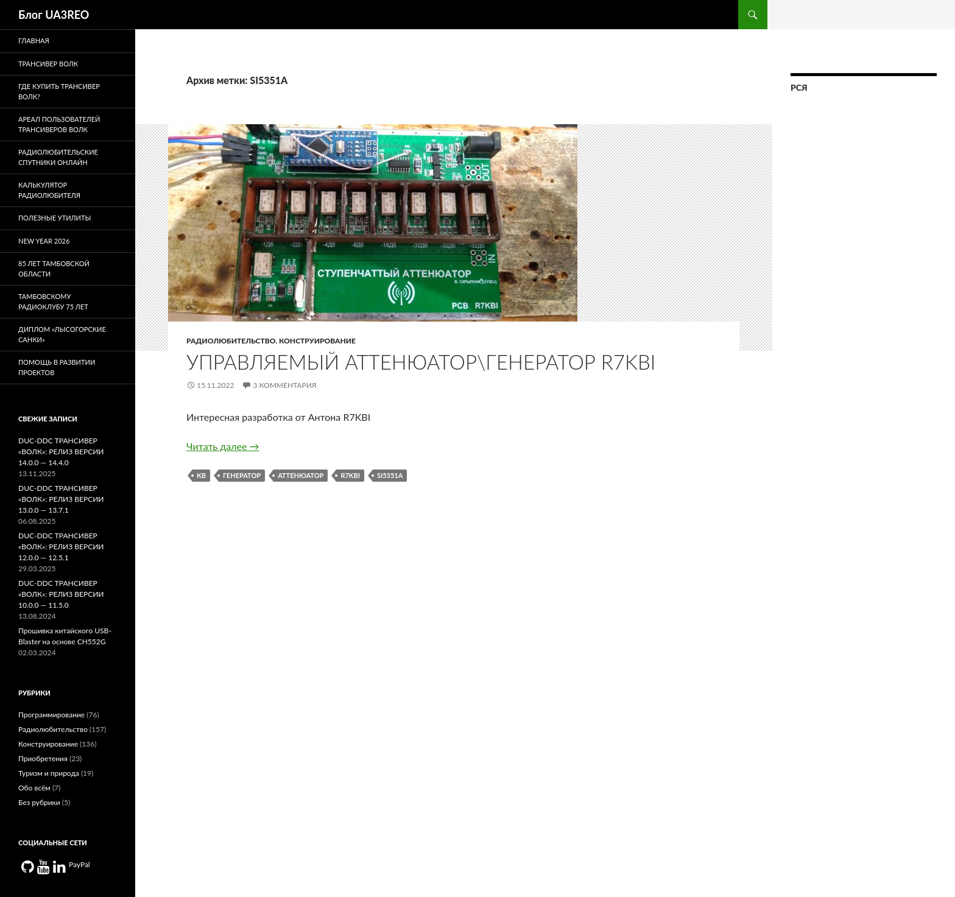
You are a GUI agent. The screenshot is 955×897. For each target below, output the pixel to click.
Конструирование (317, 340)
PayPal (79, 864)
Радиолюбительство (230, 340)
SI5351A (390, 475)
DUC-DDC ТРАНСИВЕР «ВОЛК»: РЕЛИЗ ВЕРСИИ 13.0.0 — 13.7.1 (61, 499)
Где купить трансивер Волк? (59, 91)
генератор (242, 475)
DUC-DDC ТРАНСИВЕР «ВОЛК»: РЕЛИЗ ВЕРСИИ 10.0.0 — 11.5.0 (61, 594)
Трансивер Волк (48, 64)
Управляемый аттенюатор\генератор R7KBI (420, 362)
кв (201, 475)
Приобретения (43, 758)
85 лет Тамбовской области (54, 268)
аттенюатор (300, 475)
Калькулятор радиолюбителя (49, 190)
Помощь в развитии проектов (56, 367)
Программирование (51, 714)
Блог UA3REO (53, 14)
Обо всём (34, 787)
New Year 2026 (43, 241)
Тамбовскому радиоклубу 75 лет (53, 301)
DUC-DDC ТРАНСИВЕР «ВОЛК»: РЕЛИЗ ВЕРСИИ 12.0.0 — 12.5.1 (61, 546)
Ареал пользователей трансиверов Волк (59, 124)
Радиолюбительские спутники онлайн (58, 157)
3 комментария (284, 385)
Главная (33, 40)
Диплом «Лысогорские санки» (62, 334)
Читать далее (222, 446)
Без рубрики (39, 802)
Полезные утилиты (54, 218)
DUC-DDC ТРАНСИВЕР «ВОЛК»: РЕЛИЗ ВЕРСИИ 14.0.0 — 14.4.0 (61, 451)
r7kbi (350, 475)
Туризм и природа (48, 773)
